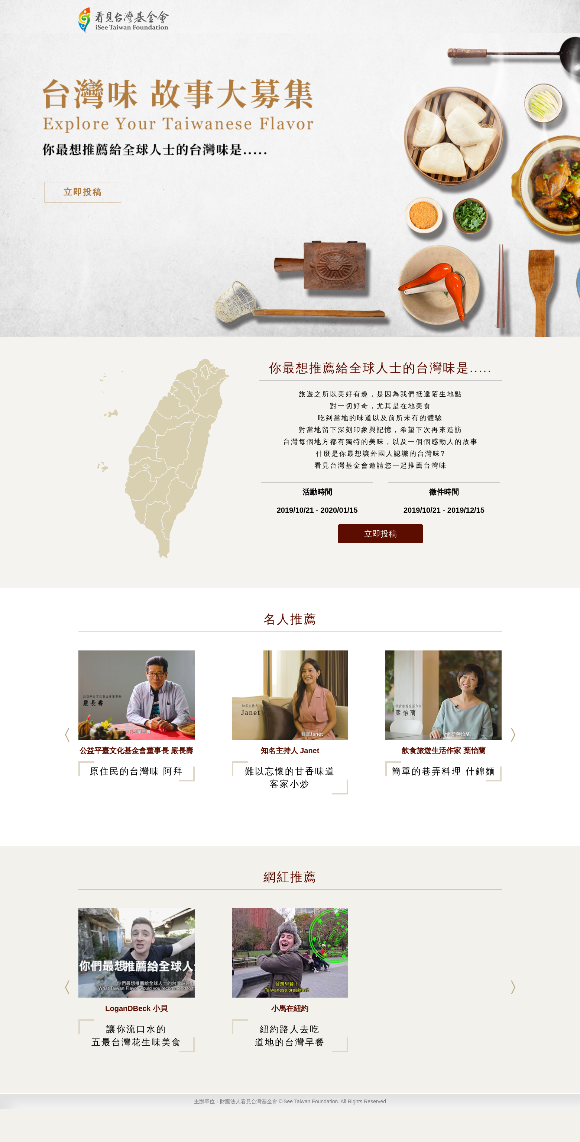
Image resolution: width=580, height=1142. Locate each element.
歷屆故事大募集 (379, 53)
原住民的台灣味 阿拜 (137, 804)
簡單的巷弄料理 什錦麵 (444, 804)
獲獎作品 (323, 53)
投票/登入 (469, 27)
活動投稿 (431, 27)
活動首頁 (358, 27)
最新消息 (190, 53)
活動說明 (234, 53)
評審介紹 (394, 27)
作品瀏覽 (279, 53)
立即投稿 (83, 225)
